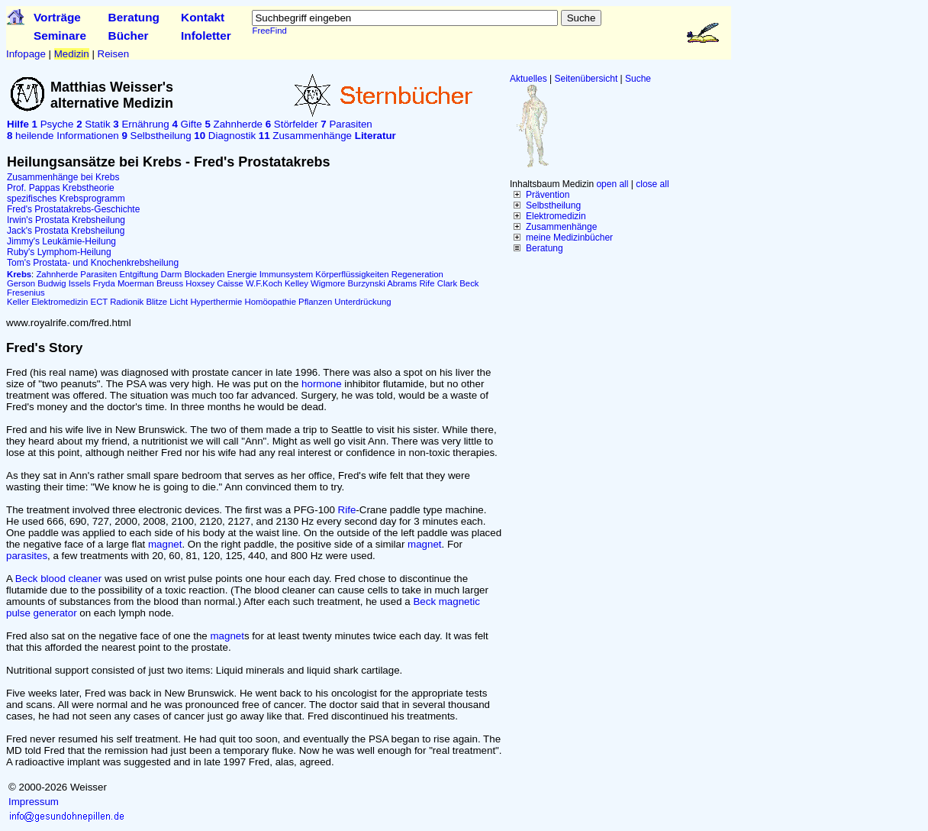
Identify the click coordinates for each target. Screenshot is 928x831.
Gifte (186, 124)
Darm (171, 274)
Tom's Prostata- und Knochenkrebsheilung (93, 262)
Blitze (156, 301)
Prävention (547, 194)
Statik (93, 124)
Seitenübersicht (586, 78)
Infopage (26, 54)
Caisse (230, 283)
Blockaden (204, 274)
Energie (241, 274)
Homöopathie (270, 301)
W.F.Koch (264, 283)
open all (612, 184)
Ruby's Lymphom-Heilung (59, 252)
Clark (447, 283)
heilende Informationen (63, 135)
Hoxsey (199, 283)
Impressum (33, 801)
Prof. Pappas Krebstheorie (60, 188)
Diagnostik (225, 135)
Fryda (104, 283)
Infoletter (206, 35)
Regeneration (417, 274)
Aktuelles (528, 78)
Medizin (71, 54)
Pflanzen (315, 301)
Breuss (169, 283)
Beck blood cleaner (58, 578)
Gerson (21, 283)
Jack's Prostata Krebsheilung (65, 230)
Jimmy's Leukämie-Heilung (61, 241)
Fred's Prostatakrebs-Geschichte (73, 209)
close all (652, 184)
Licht (178, 301)
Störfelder (292, 124)
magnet (165, 544)
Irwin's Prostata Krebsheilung (66, 220)
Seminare (60, 35)
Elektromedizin (556, 216)
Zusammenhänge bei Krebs (63, 177)
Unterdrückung (362, 301)
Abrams (402, 283)
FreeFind (269, 30)
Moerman (136, 283)
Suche (638, 78)
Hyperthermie (216, 301)
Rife (426, 283)
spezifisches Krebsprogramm (66, 198)
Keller (18, 301)
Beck (468, 283)
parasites (26, 555)
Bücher (128, 35)
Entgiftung (138, 274)
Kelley (296, 283)
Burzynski (366, 283)
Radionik (126, 301)
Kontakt (202, 17)
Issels (80, 283)
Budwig (51, 283)
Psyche (53, 124)
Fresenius (26, 292)
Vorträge (57, 17)
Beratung (134, 17)
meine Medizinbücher (569, 237)
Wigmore (328, 283)
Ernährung (141, 124)
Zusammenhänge (561, 226)
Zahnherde (234, 124)
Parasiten (346, 124)
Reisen (114, 54)
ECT (99, 301)
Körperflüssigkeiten (351, 274)
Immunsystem (286, 274)
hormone (321, 384)
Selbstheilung (553, 205)
